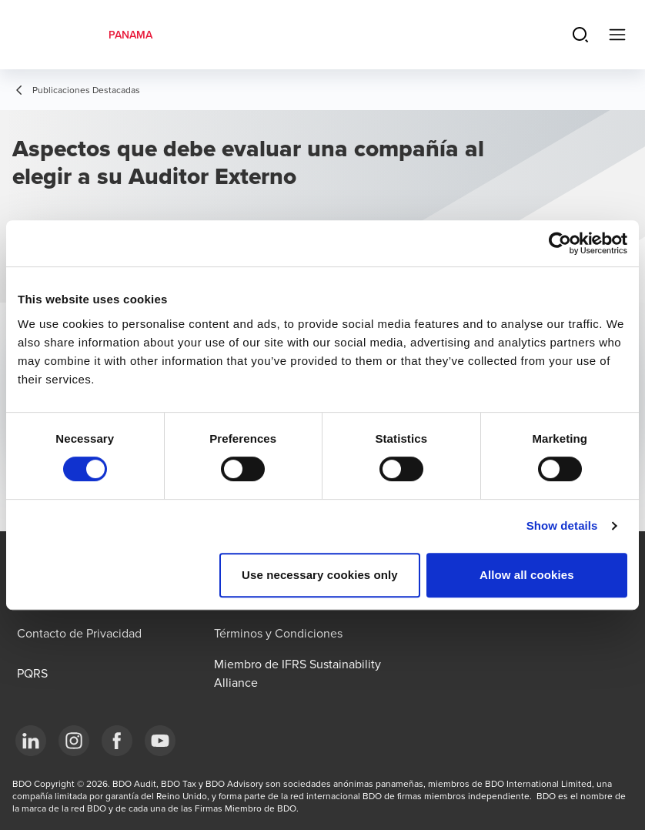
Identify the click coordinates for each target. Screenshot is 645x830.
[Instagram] (73, 740)
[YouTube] (160, 740)
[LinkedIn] (30, 740)
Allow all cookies (527, 574)
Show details (562, 525)
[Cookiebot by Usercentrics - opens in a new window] (560, 243)
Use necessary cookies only (320, 574)
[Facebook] (117, 740)
